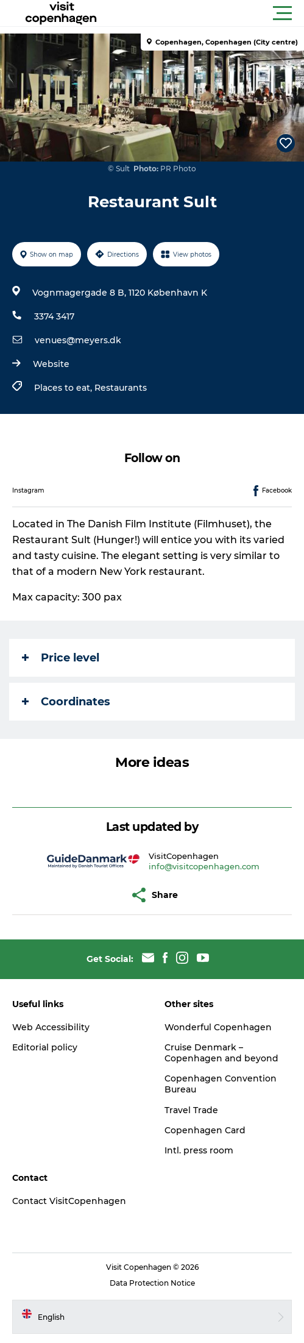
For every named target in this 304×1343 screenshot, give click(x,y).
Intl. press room (198, 1150)
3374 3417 (54, 316)
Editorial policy (44, 1047)
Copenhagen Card (205, 1130)
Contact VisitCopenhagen (69, 1200)
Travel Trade (191, 1110)
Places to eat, (64, 387)
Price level (60, 657)
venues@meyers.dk (78, 340)
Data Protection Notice (152, 1283)
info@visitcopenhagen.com (204, 866)
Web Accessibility (51, 1027)
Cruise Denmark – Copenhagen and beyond (221, 1053)
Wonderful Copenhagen (218, 1027)
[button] (207, 13)
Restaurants (120, 387)
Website (51, 363)
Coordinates (66, 701)
